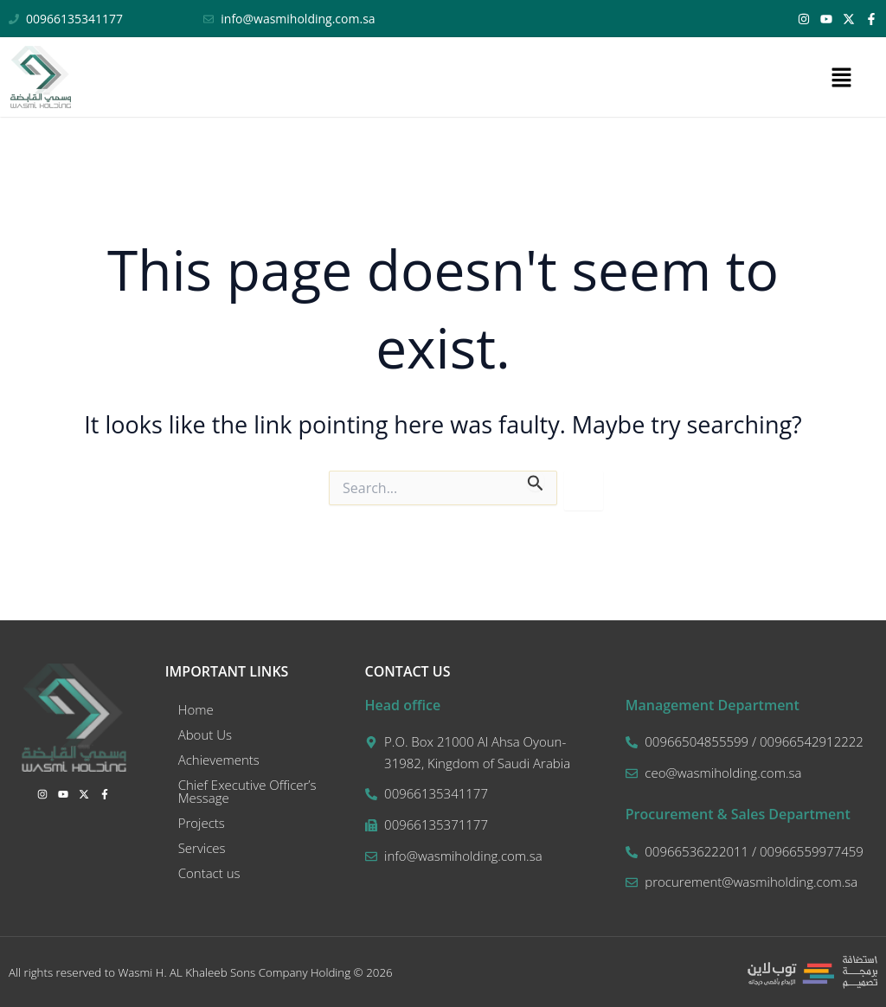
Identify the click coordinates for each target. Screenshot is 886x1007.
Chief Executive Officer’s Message (247, 791)
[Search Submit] (535, 481)
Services (202, 847)
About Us (205, 734)
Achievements (219, 759)
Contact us (209, 873)
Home (196, 709)
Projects (201, 822)
